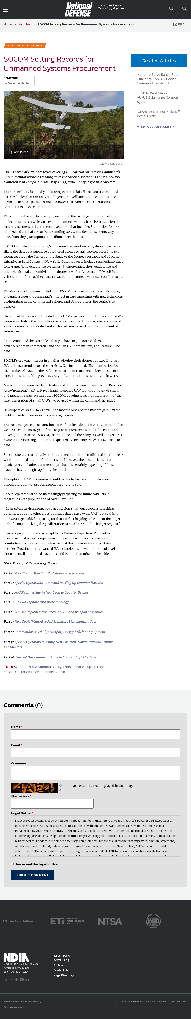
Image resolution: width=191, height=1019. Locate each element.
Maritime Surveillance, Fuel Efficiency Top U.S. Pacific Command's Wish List (158, 79)
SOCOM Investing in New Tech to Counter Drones (51, 592)
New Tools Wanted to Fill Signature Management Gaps (55, 621)
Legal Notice (22, 812)
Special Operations (101, 667)
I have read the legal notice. (36, 864)
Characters (21, 795)
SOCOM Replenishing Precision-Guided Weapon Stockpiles (58, 612)
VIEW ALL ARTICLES (154, 126)
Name (16, 726)
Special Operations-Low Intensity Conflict (35, 672)
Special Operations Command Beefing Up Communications (58, 583)
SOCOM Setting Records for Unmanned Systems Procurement (85, 24)
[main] (95, 466)
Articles (25, 24)
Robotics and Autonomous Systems (44, 667)
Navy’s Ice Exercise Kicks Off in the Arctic (158, 114)
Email (180, 24)
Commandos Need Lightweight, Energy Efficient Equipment (59, 632)
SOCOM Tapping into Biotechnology (41, 602)
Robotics (78, 667)
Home (8, 24)
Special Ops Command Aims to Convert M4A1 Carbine (56, 657)
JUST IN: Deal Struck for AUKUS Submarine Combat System (157, 97)
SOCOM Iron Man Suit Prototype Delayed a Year (49, 573)
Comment (20, 763)
